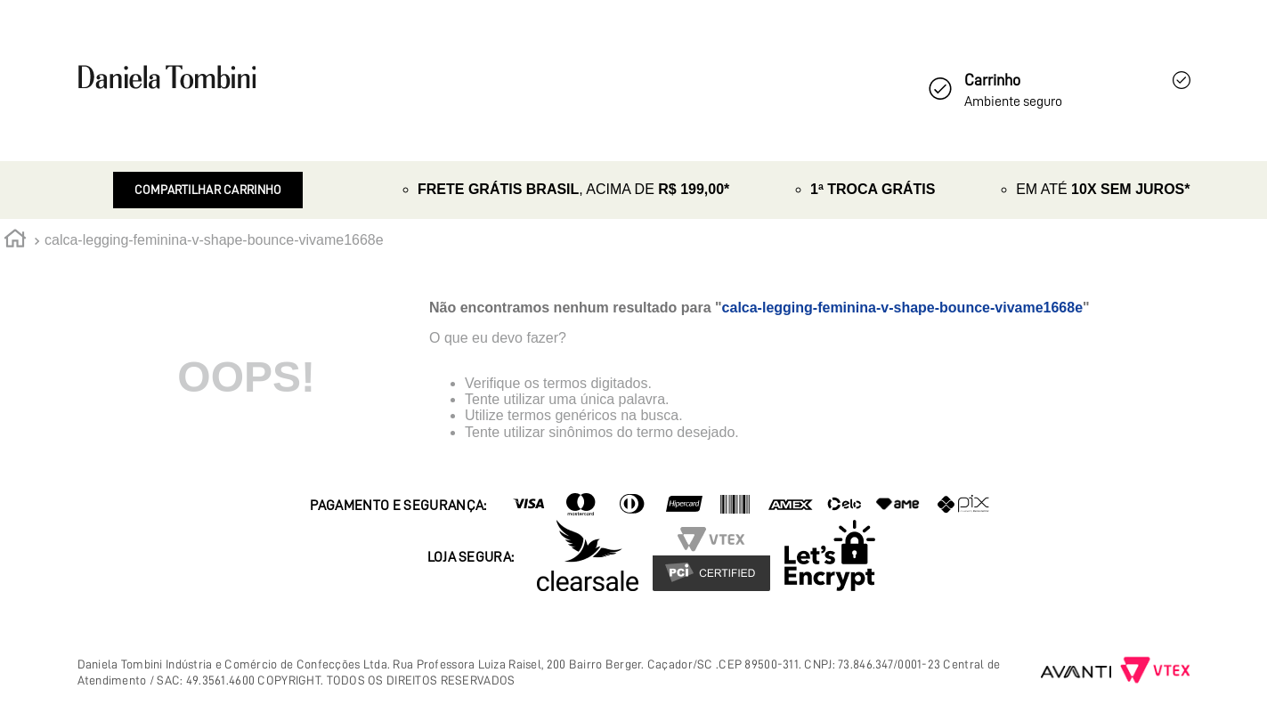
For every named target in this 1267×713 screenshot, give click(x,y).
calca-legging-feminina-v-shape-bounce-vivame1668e (214, 239)
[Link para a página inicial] (15, 241)
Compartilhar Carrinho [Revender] (208, 189)
